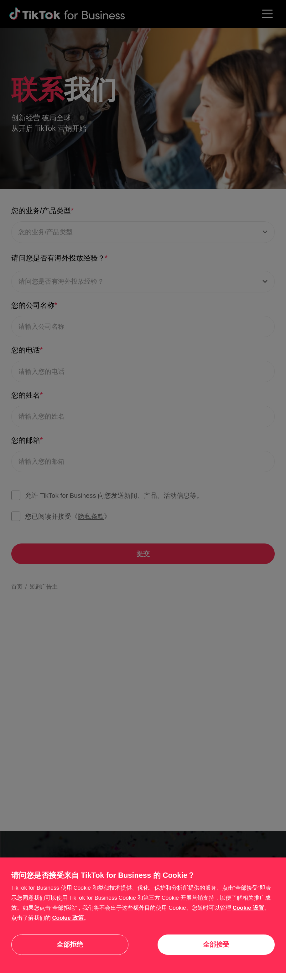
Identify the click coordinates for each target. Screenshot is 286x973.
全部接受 (216, 944)
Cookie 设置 (248, 908)
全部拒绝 (70, 944)
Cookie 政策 (67, 918)
